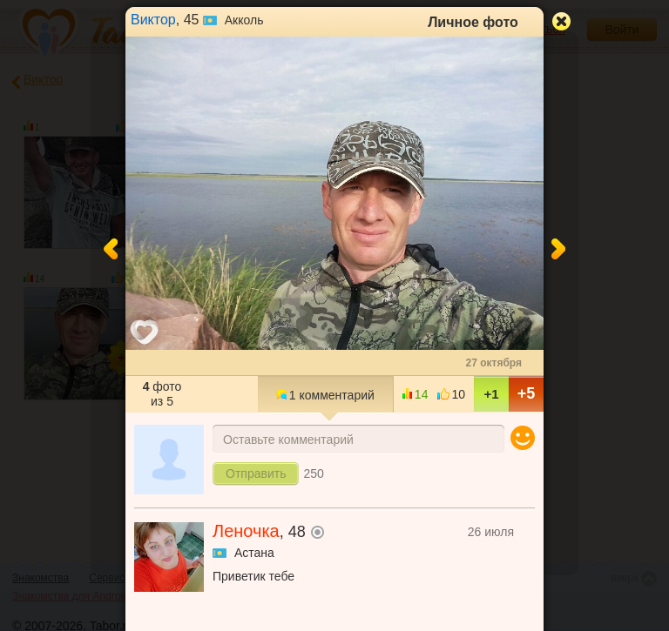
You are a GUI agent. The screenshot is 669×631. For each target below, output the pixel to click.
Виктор (153, 19)
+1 (490, 393)
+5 (526, 393)
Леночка (246, 531)
